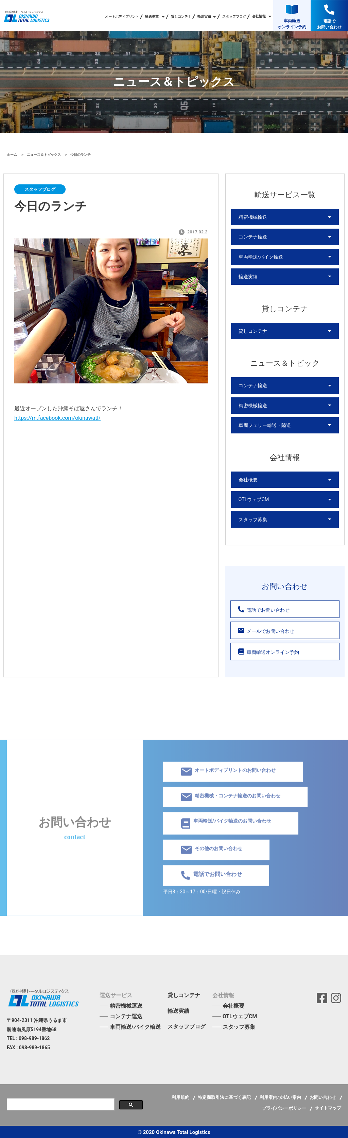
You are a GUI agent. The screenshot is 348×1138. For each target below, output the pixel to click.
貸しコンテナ (181, 16)
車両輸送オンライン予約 (268, 650)
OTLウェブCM (254, 498)
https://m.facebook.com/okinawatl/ (57, 418)
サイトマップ (328, 1106)
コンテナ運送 (126, 1015)
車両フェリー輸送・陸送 (265, 424)
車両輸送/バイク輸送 (261, 256)
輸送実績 (248, 276)
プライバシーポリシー (284, 1107)
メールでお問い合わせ (266, 629)
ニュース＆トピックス (44, 154)
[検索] (60, 1103)
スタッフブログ (234, 16)
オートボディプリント (122, 16)
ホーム (12, 154)
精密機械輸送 (253, 217)
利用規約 (181, 1096)
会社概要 (248, 479)
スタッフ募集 (253, 518)
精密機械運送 (126, 1005)
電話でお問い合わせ (264, 608)
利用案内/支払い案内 (281, 1096)
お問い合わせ (323, 1096)
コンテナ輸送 (253, 237)
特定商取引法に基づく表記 (225, 1096)
